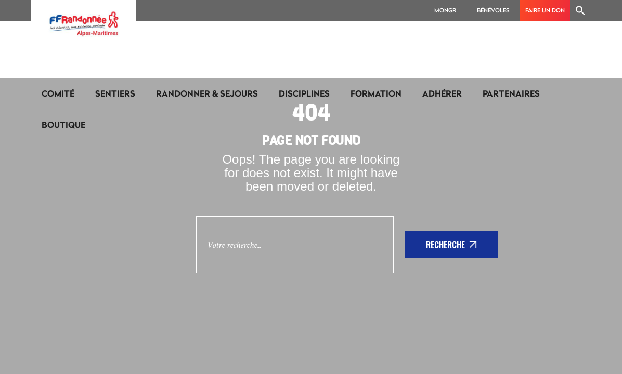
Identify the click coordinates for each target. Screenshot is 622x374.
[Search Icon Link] (580, 10)
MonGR (445, 10)
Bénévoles (493, 10)
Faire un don (545, 10)
